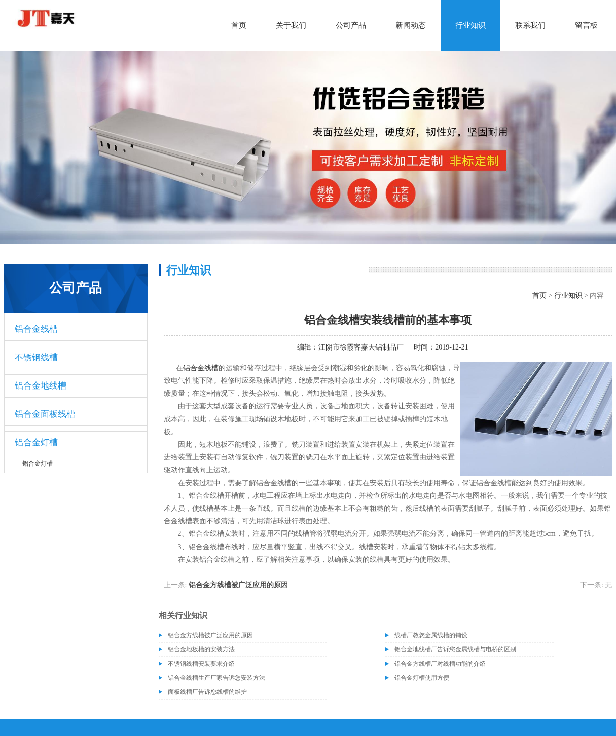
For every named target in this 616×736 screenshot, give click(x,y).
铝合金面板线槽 (45, 414)
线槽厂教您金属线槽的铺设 (430, 635)
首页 (238, 25)
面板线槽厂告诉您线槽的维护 (207, 691)
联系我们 (530, 25)
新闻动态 (410, 25)
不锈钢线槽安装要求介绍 (201, 663)
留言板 (586, 25)
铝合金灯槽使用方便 (421, 677)
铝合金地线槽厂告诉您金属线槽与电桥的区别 (455, 649)
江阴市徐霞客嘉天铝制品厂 (361, 347)
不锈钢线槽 (36, 357)
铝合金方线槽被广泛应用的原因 (238, 585)
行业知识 (470, 25)
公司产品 (351, 25)
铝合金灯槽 (36, 442)
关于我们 (291, 25)
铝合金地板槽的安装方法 (201, 649)
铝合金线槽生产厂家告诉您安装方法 (216, 677)
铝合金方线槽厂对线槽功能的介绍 (440, 663)
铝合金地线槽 (40, 386)
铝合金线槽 (36, 329)
